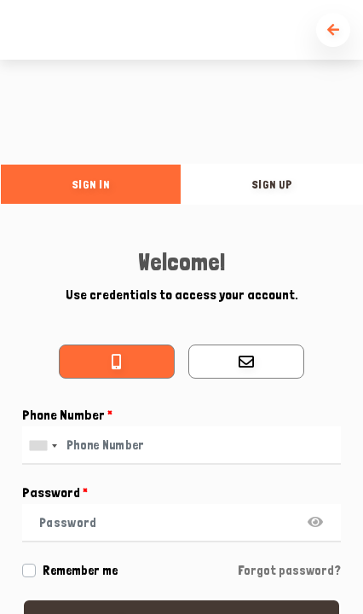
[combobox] (42, 445)
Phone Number (67, 415)
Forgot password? (289, 570)
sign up (272, 184)
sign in (91, 184)
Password (55, 492)
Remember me (80, 570)
